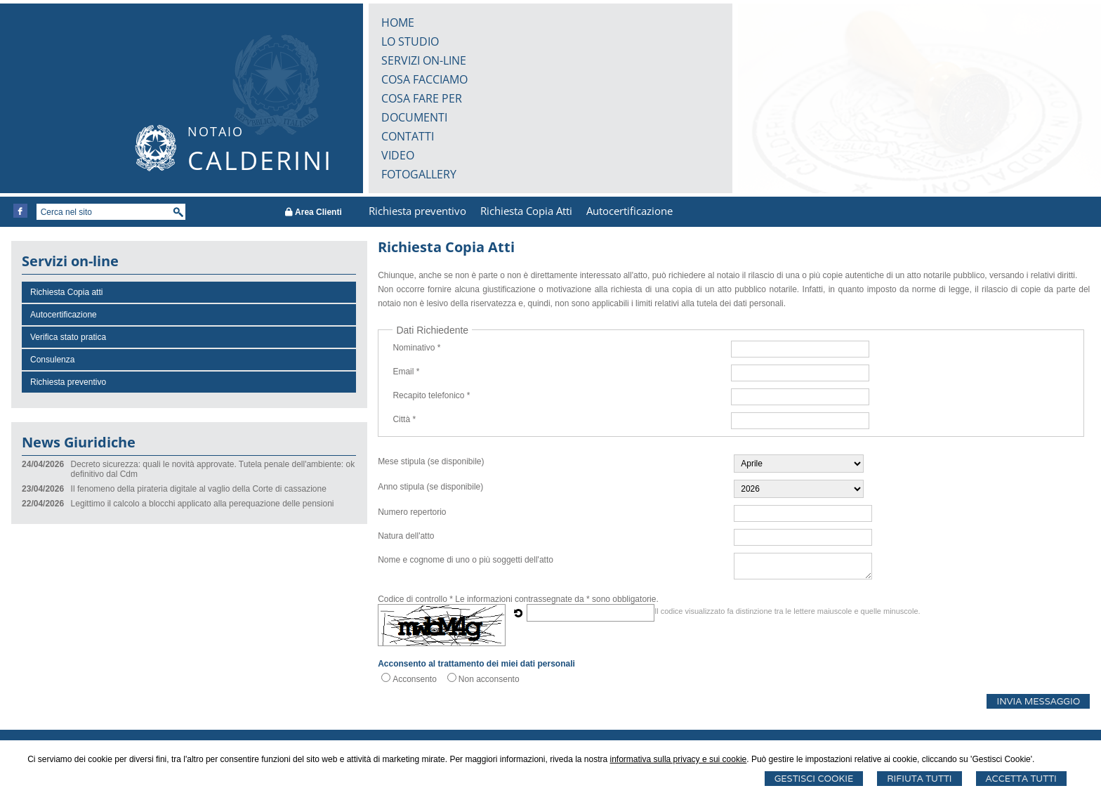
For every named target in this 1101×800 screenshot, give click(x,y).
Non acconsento (489, 679)
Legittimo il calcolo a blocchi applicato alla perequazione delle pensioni (202, 504)
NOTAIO (215, 131)
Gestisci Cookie (814, 779)
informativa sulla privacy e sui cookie (678, 759)
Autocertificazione (629, 211)
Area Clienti (313, 212)
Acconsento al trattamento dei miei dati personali (476, 664)
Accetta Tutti (1021, 779)
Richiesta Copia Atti (526, 211)
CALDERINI (260, 160)
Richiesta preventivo (417, 211)
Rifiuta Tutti (919, 779)
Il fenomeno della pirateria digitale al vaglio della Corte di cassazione (199, 489)
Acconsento (415, 679)
